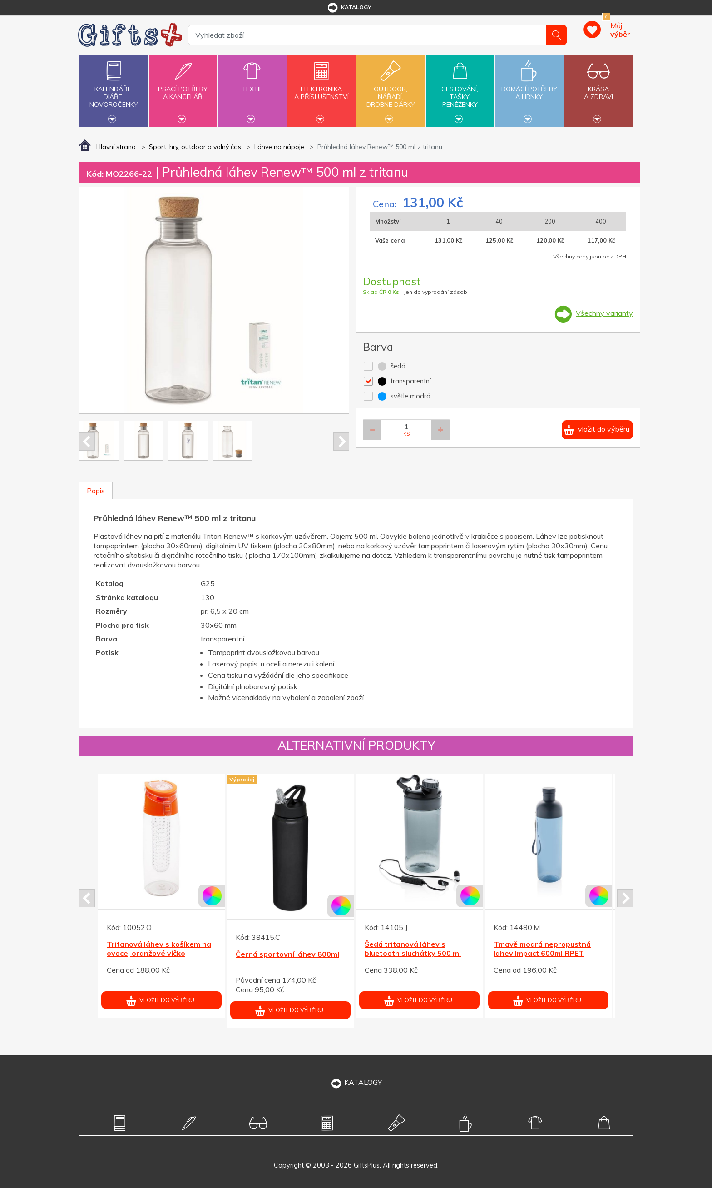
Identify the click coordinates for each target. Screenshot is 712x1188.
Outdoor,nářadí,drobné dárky (390, 89)
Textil (252, 83)
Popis (96, 490)
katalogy (348, 7)
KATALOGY (356, 1082)
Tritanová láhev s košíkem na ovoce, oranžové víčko (159, 948)
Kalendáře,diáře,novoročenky (113, 89)
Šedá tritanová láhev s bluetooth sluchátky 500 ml (413, 948)
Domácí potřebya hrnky (529, 87)
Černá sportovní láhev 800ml (287, 954)
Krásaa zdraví (598, 87)
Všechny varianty (604, 313)
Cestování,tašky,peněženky (460, 89)
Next (341, 441)
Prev (87, 441)
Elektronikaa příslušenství (321, 87)
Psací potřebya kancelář (183, 87)
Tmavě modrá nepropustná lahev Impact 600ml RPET (542, 948)
